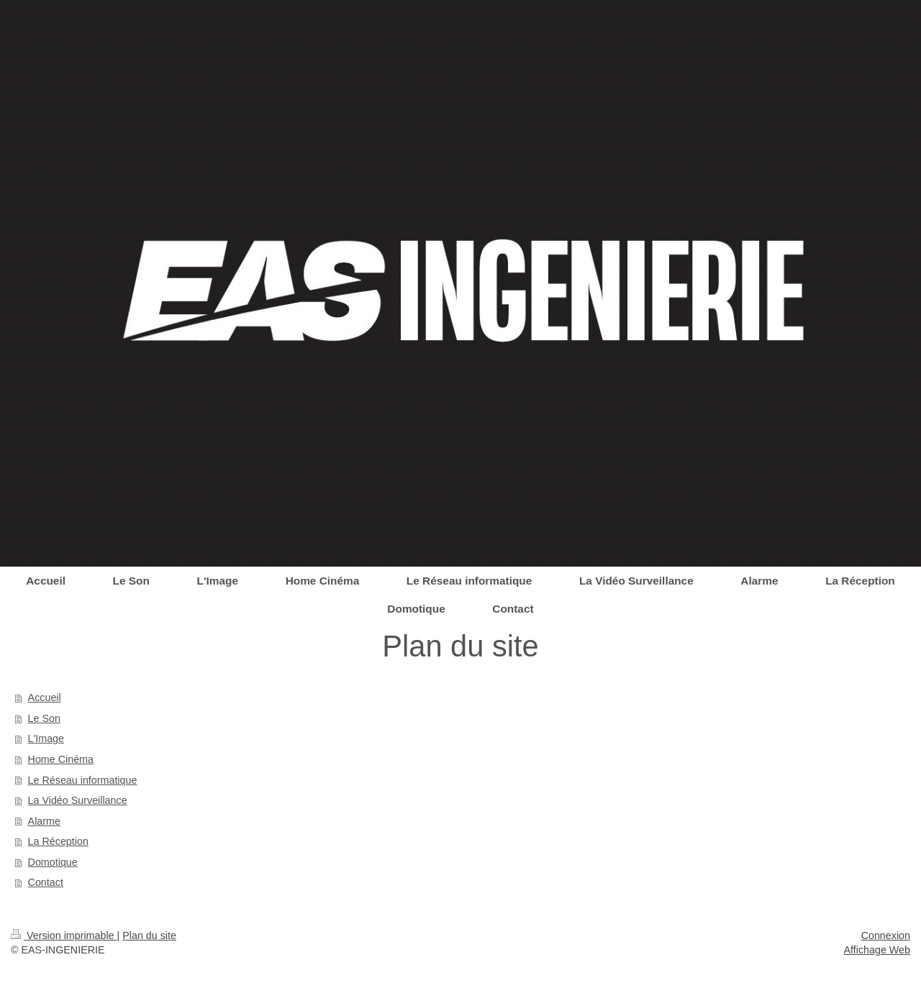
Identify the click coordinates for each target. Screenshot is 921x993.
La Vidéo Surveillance (77, 800)
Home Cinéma (61, 759)
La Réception (58, 841)
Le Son (44, 718)
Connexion (885, 935)
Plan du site (149, 935)
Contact (45, 882)
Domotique (53, 862)
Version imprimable (64, 935)
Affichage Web (877, 950)
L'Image (46, 738)
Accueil (44, 697)
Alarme (44, 821)
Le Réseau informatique (82, 780)
